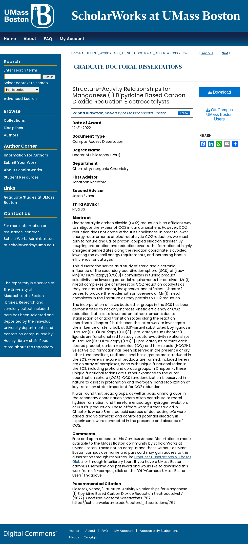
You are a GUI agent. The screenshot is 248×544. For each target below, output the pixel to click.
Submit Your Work (20, 162)
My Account (124, 530)
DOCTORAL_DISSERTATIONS (157, 53)
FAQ (105, 530)
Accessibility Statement (159, 530)
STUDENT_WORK (97, 53)
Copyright (91, 537)
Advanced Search (20, 98)
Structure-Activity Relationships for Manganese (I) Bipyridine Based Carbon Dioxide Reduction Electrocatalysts (128, 95)
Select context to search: (26, 82)
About (90, 530)
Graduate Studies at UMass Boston (29, 200)
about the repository (33, 346)
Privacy (74, 537)
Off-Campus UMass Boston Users (219, 114)
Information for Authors (26, 155)
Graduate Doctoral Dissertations (128, 66)
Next (225, 53)
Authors (11, 135)
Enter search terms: (21, 70)
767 (185, 53)
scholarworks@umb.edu (31, 245)
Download (219, 92)
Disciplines (13, 127)
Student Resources (21, 177)
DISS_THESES (123, 53)
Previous (207, 53)
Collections (14, 120)
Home (75, 53)
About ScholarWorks (23, 169)
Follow (184, 112)
